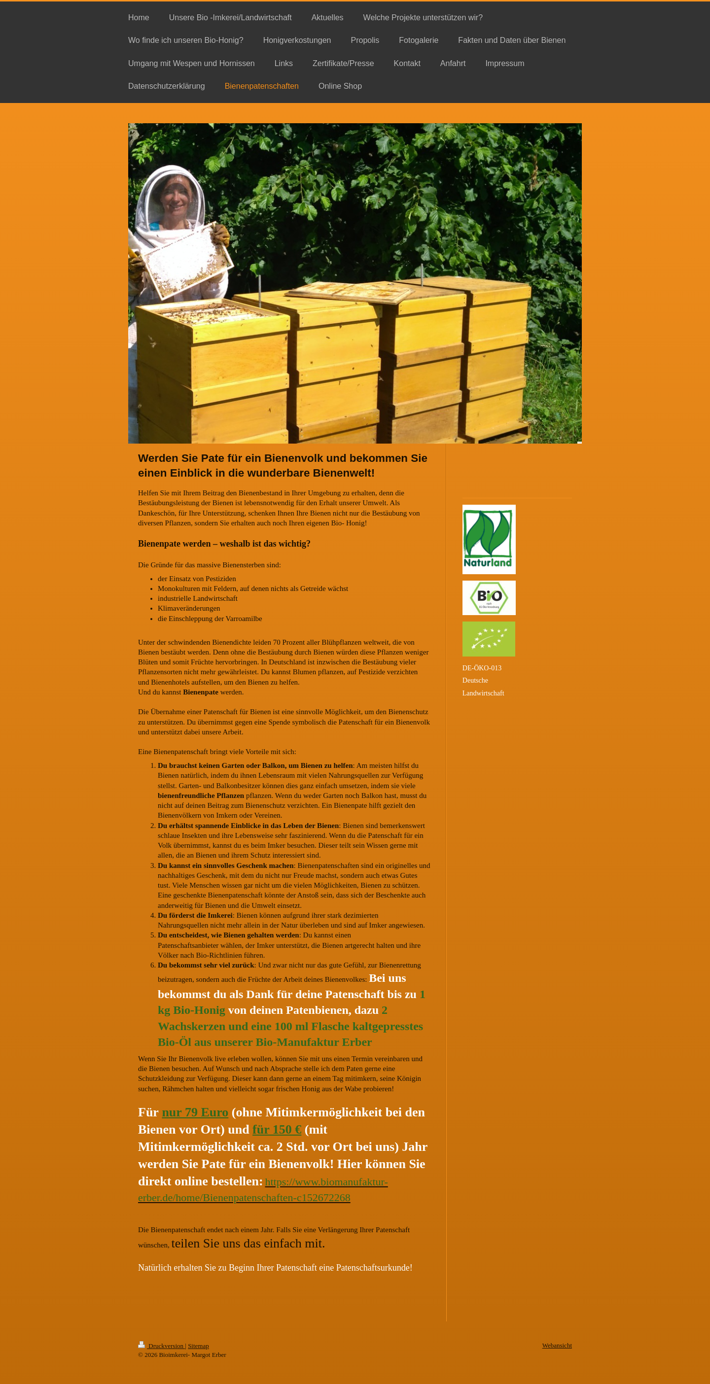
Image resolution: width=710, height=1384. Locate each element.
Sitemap (198, 1345)
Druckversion (161, 1345)
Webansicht (557, 1345)
